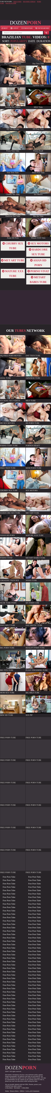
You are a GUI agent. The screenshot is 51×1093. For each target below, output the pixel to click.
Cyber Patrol (9, 1087)
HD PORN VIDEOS (29, 1)
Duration (43, 41)
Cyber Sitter (25, 1087)
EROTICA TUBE (11, 3)
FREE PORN (17, 1)
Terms (7, 1091)
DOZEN (25, 22)
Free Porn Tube (9, 877)
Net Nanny (17, 1087)
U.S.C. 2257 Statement (32, 1091)
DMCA (22, 1091)
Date (31, 41)
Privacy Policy (14, 1091)
